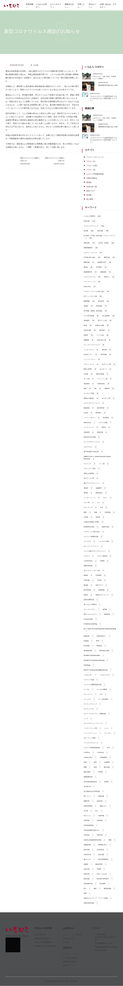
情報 (112, 840)
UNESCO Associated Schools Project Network (97, 458)
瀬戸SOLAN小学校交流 (94, 452)
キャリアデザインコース (94, 442)
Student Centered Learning (96, 660)
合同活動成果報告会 (92, 782)
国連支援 (103, 796)
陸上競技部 (109, 316)
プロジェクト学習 (92, 469)
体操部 (89, 306)
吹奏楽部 (89, 432)
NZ (98, 389)
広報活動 (110, 512)
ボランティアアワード (93, 546)
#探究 (89, 335)
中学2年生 (103, 753)
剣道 (97, 767)
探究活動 (103, 231)
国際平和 (89, 801)
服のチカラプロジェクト (94, 483)
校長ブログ (90, 191)
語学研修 (106, 355)
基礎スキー (106, 806)
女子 (99, 811)
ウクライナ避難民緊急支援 (95, 685)
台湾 (104, 507)
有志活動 (103, 855)
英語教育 (89, 384)
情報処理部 (90, 845)
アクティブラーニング (95, 157)
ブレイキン (110, 733)
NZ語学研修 (102, 374)
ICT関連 (102, 267)
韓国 (87, 893)
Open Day (108, 527)
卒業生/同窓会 (91, 178)
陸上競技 (89, 199)
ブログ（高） (91, 170)
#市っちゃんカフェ (92, 614)
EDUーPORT (90, 369)
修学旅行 (105, 330)
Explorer (89, 636)
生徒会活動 (90, 330)
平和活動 (89, 580)
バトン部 (104, 464)
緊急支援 (89, 879)
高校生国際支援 (91, 600)
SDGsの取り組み (69, 961)
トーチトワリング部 (92, 728)
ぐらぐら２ (90, 699)
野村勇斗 (101, 413)
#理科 (88, 493)
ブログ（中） (91, 161)
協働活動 (106, 272)
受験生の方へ (69, 6)
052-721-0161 (100, 950)
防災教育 (108, 418)
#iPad (107, 350)
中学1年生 (89, 753)
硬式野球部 (103, 408)
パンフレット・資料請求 (72, 935)
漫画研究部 (101, 864)
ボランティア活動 (92, 738)
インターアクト (91, 350)
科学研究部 (90, 590)
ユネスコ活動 (105, 423)
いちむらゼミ (90, 675)
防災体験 (105, 884)
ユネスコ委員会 (104, 556)
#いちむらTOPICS (92, 605)
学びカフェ (90, 816)
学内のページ (92, 6)
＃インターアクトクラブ (94, 345)
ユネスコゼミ (90, 447)
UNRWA (89, 340)
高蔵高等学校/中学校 (42, 938)
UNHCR (109, 389)
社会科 (88, 413)
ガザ (103, 694)
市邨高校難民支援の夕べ (94, 830)
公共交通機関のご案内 (103, 943)
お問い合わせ (68, 938)
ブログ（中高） (92, 166)
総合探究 (104, 301)
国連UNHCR (91, 272)
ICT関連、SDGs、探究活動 (96, 311)
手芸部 (101, 580)
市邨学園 (29, 6)
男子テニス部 (105, 321)
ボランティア (90, 507)
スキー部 (89, 503)
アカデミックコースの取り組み (97, 292)
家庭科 (88, 575)
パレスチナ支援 (106, 541)
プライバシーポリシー (71, 954)
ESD (88, 389)
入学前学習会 (90, 561)
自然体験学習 (90, 884)
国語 (88, 512)
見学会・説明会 (106, 243)
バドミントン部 (105, 379)
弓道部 (88, 517)
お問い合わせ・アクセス (108, 6)
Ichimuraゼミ (104, 636)
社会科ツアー (91, 355)
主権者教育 (106, 758)
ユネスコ (89, 556)
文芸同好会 (103, 850)
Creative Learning (93, 624)
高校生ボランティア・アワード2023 (98, 898)
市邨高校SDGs (91, 825)
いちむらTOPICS (93, 216)
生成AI (101, 869)
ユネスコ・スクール (93, 253)
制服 (87, 767)
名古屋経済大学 (40, 935)
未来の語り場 (91, 187)
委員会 (89, 182)
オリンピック (90, 694)
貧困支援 (102, 432)
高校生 (88, 595)
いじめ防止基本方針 (71, 958)
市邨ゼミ (109, 277)
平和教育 (101, 575)
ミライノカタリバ (92, 418)
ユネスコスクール (92, 277)
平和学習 (102, 835)
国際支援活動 (90, 566)
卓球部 (102, 772)
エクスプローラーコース (94, 403)
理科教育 (89, 321)
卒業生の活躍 (102, 326)
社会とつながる (104, 874)
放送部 (100, 517)
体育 (97, 762)
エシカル (89, 689)
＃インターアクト (92, 610)
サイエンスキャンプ (92, 704)
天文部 (88, 811)
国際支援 (89, 262)
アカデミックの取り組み (94, 532)
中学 (111, 748)
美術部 (88, 488)
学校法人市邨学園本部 (42, 942)
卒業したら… (81, 6)
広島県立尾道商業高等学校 (95, 840)
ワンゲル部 (103, 335)
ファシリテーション (92, 733)
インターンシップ (92, 498)
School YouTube (92, 437)
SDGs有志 (102, 493)
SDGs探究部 (90, 651)
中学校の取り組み (92, 258)
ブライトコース (91, 364)
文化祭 (89, 374)
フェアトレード (91, 427)
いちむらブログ (107, 675)
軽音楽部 (102, 306)
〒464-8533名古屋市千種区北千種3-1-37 (105, 937)
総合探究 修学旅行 (105, 879)
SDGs (89, 267)
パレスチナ (90, 541)
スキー (107, 498)
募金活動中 (90, 772)
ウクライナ (90, 464)
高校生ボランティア (105, 595)
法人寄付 (66, 942)
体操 (87, 762)
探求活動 (89, 850)
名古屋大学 (90, 787)
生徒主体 (89, 869)
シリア (88, 719)
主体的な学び (90, 758)
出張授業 (109, 762)
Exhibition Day (91, 527)
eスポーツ (106, 369)
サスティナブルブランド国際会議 (97, 714)
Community (91, 619)
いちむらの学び (41, 6)
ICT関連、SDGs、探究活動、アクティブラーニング (99, 237)
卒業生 (106, 427)
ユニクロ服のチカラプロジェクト (97, 551)
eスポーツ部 (108, 398)
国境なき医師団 (91, 474)
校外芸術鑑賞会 (105, 859)
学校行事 (90, 221)
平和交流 (89, 835)
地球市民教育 (90, 806)
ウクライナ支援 (91, 680)
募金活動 (109, 767)
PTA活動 (89, 646)
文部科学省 (90, 855)
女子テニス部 (109, 364)
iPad (88, 326)
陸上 (87, 889)
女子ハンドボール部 (93, 296)
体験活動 (90, 243)
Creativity (103, 384)
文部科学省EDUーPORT (94, 522)
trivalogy (89, 665)
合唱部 (108, 782)
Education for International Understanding (100, 630)
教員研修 (89, 408)
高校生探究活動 (91, 903)
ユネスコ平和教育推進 (95, 174)
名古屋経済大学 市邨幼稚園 (44, 946)
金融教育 (101, 488)
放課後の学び (105, 262)
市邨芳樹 (89, 821)
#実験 (107, 610)
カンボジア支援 (91, 393)
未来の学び (90, 287)
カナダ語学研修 (92, 316)
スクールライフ (55, 6)
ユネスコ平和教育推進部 (94, 748)
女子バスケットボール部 (94, 571)
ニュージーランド (92, 359)
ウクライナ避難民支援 (93, 537)
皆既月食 (89, 874)
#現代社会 (90, 423)
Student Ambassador (94, 655)
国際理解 (89, 301)
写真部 (104, 561)
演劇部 (88, 864)
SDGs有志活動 (106, 651)
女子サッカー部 (91, 478)
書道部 (88, 585)
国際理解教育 (91, 248)
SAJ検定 (102, 646)
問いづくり (90, 796)
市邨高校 (102, 821)
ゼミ (101, 503)
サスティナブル (91, 709)
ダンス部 (89, 379)
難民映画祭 (110, 889)
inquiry (88, 641)
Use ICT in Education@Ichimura (98, 670)
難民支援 (110, 258)
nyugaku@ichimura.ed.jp (106, 947)
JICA (100, 641)
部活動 (89, 195)
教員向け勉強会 (91, 398)
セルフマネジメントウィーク (95, 723)
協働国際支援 (90, 777)
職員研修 (104, 590)
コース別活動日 (105, 699)
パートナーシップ (92, 282)
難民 (97, 889)
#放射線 (109, 614)
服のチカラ (90, 859)
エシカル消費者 (104, 689)
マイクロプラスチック (93, 743)
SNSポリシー (68, 965)
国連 (98, 512)
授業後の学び (105, 845)
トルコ (108, 728)
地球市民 (102, 801)
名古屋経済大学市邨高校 (94, 791)
